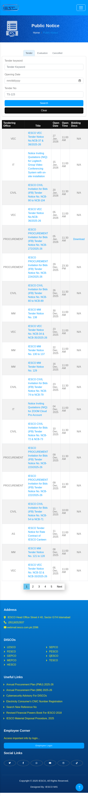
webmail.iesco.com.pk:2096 (21, 627)
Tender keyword (14, 60)
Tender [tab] (29, 53)
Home (36, 32)
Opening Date (12, 74)
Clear (44, 110)
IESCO (42, 780)
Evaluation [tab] (42, 53)
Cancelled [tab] (57, 53)
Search (44, 103)
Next (59, 586)
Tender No (10, 88)
